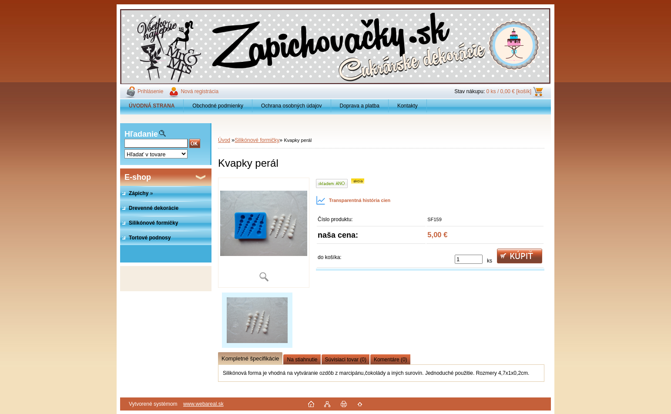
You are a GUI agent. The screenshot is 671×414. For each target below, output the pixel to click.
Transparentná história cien (353, 200)
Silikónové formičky (257, 140)
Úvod (224, 140)
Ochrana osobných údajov (291, 106)
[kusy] (469, 259)
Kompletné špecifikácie (250, 358)
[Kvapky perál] (263, 232)
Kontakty (407, 106)
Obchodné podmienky (217, 106)
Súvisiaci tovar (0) (345, 360)
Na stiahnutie (302, 360)
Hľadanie (141, 134)
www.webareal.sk (203, 404)
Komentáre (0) (390, 360)
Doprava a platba (359, 106)
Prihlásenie (150, 91)
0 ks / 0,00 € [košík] (508, 91)
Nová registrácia (199, 91)
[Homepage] (152, 105)
